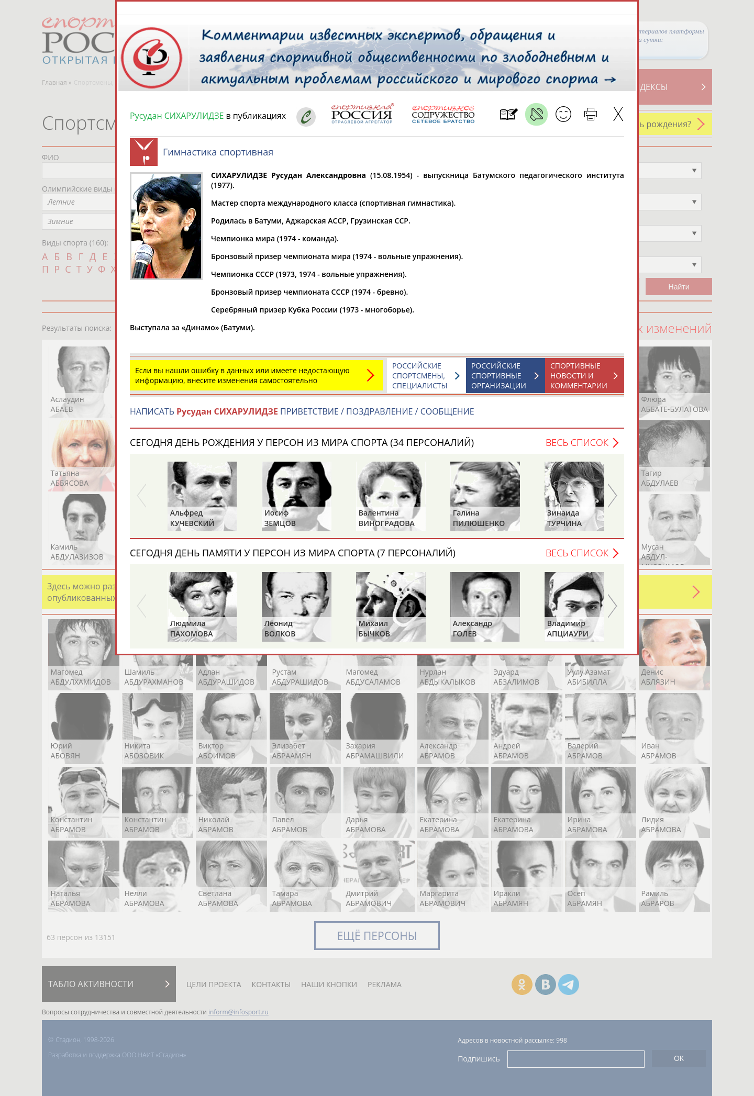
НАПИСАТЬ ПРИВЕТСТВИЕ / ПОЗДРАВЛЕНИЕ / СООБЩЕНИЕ (302, 416)
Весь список (577, 447)
